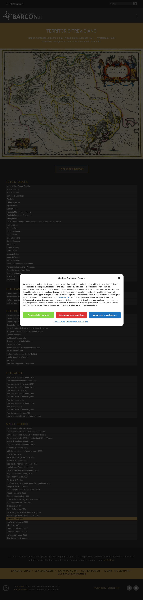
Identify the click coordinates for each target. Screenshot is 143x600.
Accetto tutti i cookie (38, 315)
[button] (119, 278)
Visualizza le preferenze (105, 315)
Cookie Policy (59, 322)
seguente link (63, 297)
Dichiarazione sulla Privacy (77, 322)
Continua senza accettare (71, 315)
